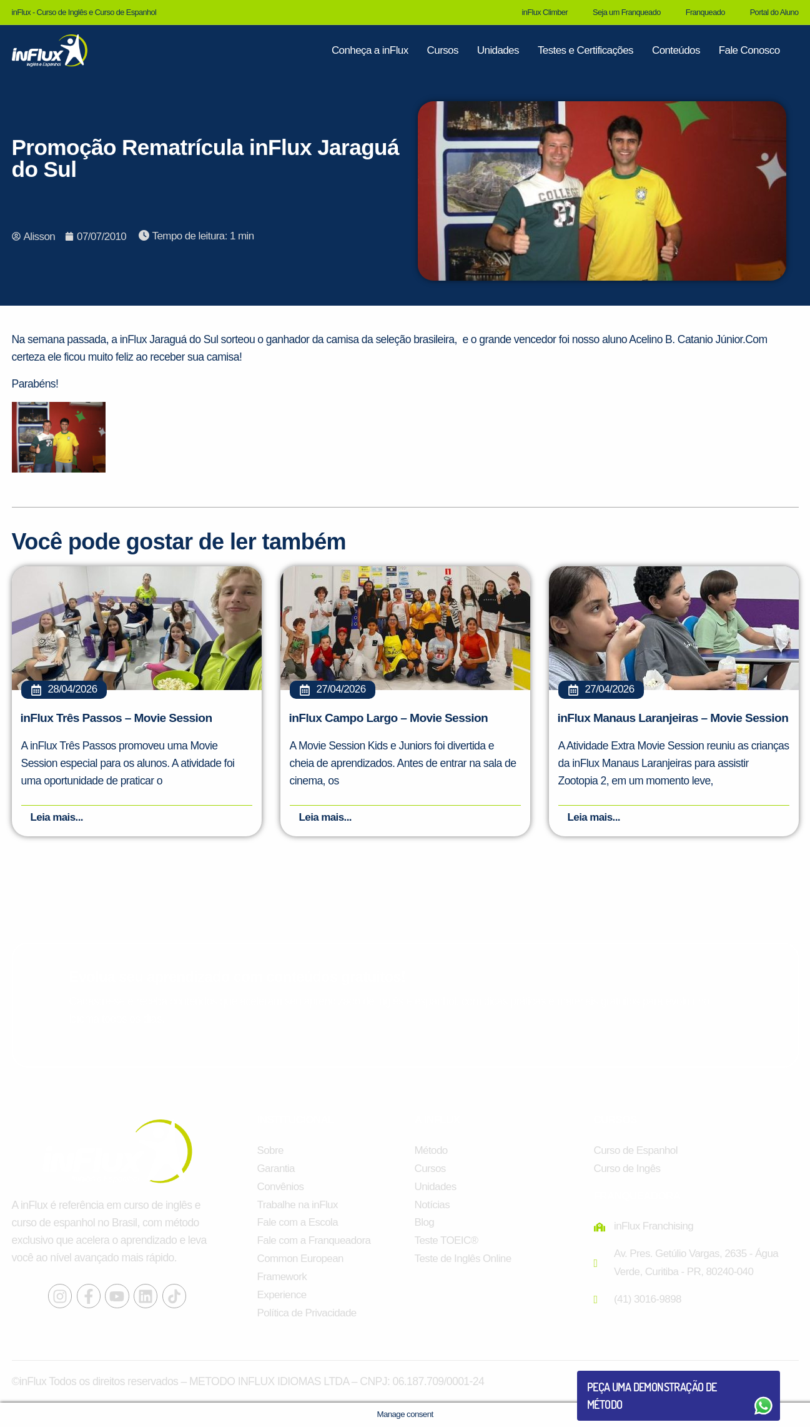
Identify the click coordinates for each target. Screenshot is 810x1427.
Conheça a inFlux (370, 50)
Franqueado (705, 12)
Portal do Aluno (774, 12)
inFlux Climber (545, 12)
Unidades (498, 50)
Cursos (442, 50)
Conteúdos (676, 50)
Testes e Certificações (585, 50)
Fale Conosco (749, 50)
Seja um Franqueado (627, 12)
